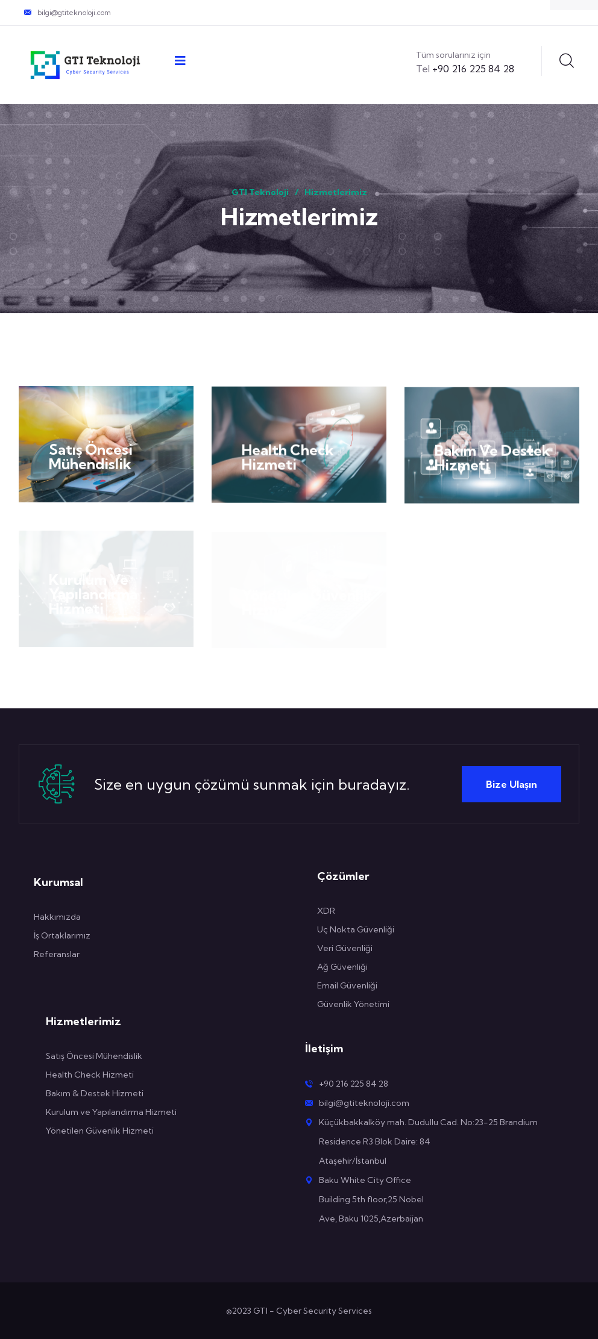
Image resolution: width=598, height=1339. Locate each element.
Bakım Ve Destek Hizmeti (492, 460)
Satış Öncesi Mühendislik (91, 458)
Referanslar (57, 954)
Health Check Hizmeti (288, 459)
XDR (326, 910)
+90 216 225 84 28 (465, 69)
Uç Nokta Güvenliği (355, 929)
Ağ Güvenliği (342, 966)
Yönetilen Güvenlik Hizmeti (101, 1130)
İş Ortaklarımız (62, 935)
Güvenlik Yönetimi (353, 1004)
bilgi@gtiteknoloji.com (74, 12)
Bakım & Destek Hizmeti (94, 1093)
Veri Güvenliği (345, 948)
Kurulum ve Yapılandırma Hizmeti (111, 1111)
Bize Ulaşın (511, 784)
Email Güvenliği (347, 985)
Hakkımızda (57, 916)
